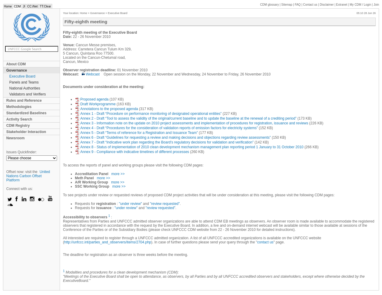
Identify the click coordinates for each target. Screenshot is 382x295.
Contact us (310, 4)
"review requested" (165, 204)
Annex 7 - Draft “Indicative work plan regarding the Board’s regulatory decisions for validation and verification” (165, 142)
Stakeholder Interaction (26, 132)
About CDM (16, 64)
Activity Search (19, 119)
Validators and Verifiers (27, 94)
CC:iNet (32, 6)
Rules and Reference (24, 100)
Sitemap (286, 4)
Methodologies (19, 107)
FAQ (298, 4)
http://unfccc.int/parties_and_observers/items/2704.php (107, 242)
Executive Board (22, 76)
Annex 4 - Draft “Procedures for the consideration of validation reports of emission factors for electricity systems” (167, 128)
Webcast (91, 74)
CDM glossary (269, 4)
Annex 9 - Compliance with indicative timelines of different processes (132, 152)
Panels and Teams (24, 82)
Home (8, 6)
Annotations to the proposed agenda (107, 109)
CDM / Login (361, 4)
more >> (118, 174)
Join (376, 4)
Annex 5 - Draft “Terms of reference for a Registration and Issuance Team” (137, 133)
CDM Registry (18, 125)
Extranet (341, 4)
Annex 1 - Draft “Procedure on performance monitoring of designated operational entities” (149, 114)
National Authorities (24, 88)
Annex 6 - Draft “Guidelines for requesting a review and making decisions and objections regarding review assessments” (173, 137)
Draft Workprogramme (95, 104)
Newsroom (15, 138)
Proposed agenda (92, 99)
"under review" (130, 204)
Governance (16, 70)
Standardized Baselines (26, 113)
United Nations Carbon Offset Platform (28, 176)
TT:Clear (45, 6)
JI (24, 6)
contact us (265, 242)
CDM (17, 6)
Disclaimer (327, 4)
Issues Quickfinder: (21, 152)
